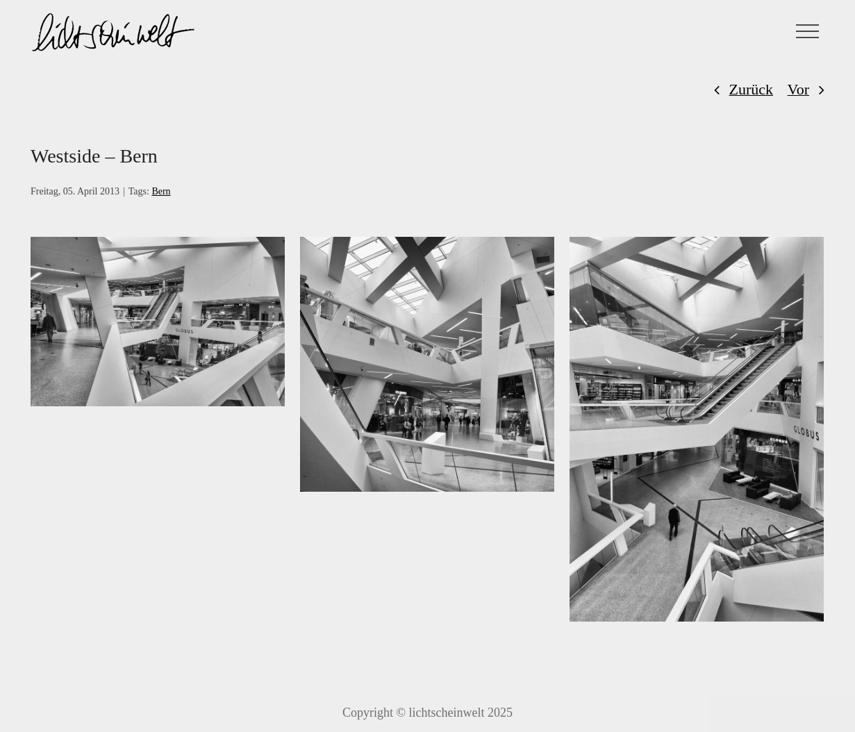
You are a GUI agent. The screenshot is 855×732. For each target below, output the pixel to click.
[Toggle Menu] (808, 31)
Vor (798, 89)
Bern (160, 191)
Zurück (751, 89)
